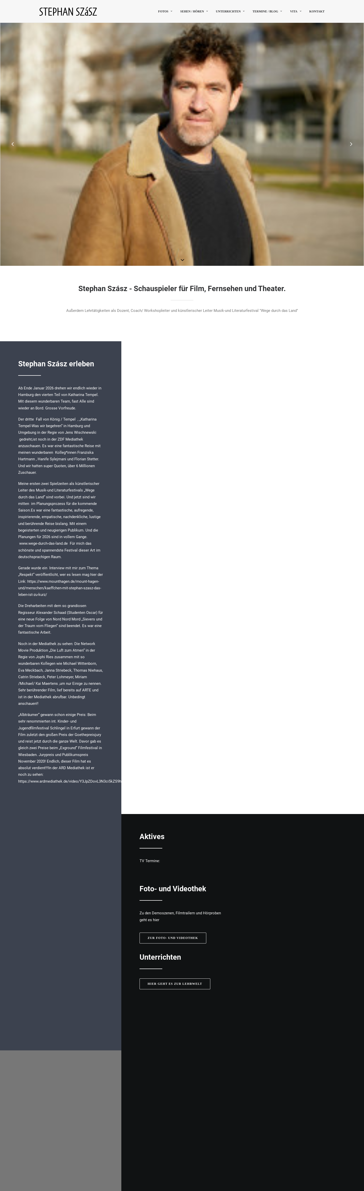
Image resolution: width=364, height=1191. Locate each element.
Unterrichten (230, 11)
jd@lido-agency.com (278, 1060)
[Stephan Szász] (68, 11)
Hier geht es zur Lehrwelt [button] (175, 769)
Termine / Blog (267, 11)
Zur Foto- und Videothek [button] (173, 724)
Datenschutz (314, 1161)
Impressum (291, 1161)
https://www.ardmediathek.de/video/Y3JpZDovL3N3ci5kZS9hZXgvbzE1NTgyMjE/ (86, 781)
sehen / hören (194, 11)
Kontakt (317, 11)
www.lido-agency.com (279, 1065)
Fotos (165, 11)
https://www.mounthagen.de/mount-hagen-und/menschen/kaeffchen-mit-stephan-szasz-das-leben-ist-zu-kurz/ (59, 588)
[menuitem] (167, 11)
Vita (295, 11)
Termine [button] (277, 1124)
